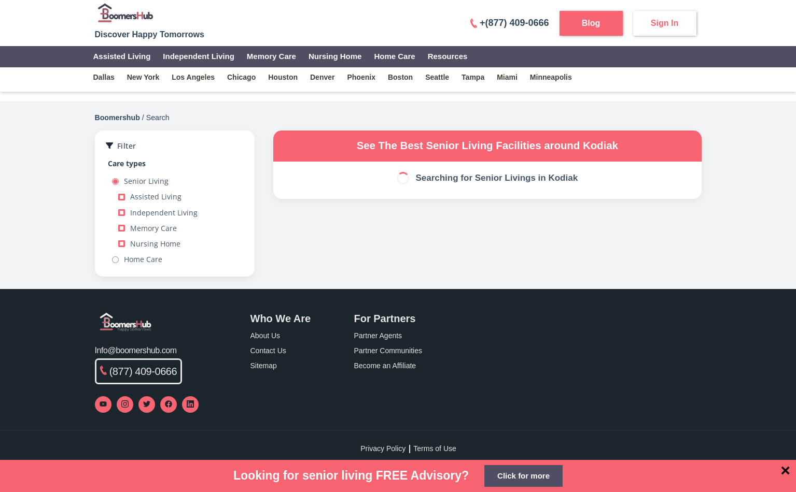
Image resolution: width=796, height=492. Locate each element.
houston (283, 77)
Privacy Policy (383, 448)
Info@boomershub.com (136, 350)
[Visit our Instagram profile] (125, 404)
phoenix (361, 77)
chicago (241, 77)
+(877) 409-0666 (509, 23)
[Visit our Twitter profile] (146, 404)
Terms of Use (434, 448)
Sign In (664, 23)
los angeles (193, 77)
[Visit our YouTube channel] (103, 404)
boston (400, 77)
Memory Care (271, 56)
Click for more (523, 475)
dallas (104, 77)
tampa (473, 77)
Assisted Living (122, 56)
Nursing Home (335, 56)
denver (322, 77)
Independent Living (198, 56)
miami (507, 77)
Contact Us (268, 350)
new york (143, 77)
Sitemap (263, 365)
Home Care (394, 56)
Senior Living (140, 181)
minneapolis (551, 77)
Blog (591, 23)
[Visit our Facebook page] (168, 404)
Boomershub (117, 117)
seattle (437, 77)
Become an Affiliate (385, 365)
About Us (265, 335)
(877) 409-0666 (138, 371)
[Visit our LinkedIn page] (190, 404)
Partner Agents (378, 335)
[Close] (785, 470)
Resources (448, 56)
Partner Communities (388, 350)
